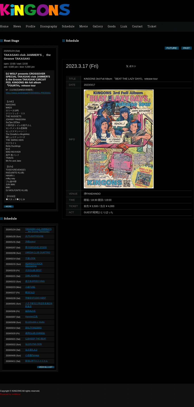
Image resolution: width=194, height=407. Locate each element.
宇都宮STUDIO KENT (35, 298)
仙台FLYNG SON (33, 344)
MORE (9, 206)
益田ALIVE (30, 311)
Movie (83, 26)
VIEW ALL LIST (45, 367)
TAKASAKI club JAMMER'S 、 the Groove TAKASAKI (38, 230)
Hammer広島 (31, 316)
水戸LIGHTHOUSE (34, 236)
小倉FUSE (30, 287)
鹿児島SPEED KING (35, 281)
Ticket (151, 26)
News (17, 26)
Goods (112, 26)
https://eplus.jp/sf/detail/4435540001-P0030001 (28, 93)
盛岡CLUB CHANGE (35, 333)
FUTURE (172, 48)
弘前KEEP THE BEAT (35, 338)
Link (123, 26)
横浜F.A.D (30, 292)
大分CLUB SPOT (33, 270)
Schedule (68, 26)
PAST (186, 48)
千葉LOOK (30, 258)
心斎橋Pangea (32, 355)
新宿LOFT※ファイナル (36, 361)
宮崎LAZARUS (32, 276)
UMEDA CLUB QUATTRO (37, 252)
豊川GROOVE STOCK (36, 247)
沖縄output (30, 241)
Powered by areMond (10, 394)
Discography (48, 26)
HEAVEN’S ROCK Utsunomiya (33, 264)
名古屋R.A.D (31, 350)
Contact (137, 26)
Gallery (98, 26)
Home (4, 26)
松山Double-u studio (34, 322)
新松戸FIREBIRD (33, 327)
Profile (30, 26)
